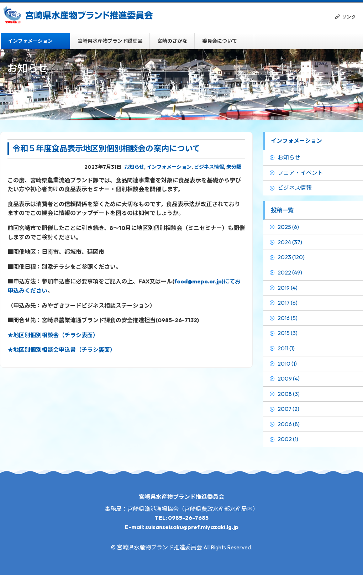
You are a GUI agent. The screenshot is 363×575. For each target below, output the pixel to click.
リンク (349, 17)
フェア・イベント (300, 172)
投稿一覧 (282, 210)
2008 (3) (289, 393)
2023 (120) (291, 257)
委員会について (219, 41)
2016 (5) (288, 318)
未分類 (233, 167)
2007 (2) (288, 408)
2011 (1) (286, 348)
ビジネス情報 (209, 167)
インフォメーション (30, 41)
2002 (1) (288, 439)
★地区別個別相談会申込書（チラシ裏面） (61, 349)
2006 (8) (289, 424)
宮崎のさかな (172, 41)
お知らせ (134, 167)
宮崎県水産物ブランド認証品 (110, 41)
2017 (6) (288, 302)
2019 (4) (288, 287)
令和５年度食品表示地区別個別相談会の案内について (106, 148)
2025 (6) (288, 226)
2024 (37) (290, 242)
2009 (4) (289, 378)
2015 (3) (288, 332)
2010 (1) (287, 363)
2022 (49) (290, 272)
